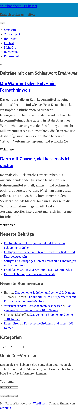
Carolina (5, 408)
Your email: (8, 381)
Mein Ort (10, 47)
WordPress (40, 403)
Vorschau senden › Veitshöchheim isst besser (33, 306)
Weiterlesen (7, 149)
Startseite (10, 30)
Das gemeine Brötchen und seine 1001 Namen (45, 292)
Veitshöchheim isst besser (18, 6)
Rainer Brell (12, 323)
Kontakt (9, 43)
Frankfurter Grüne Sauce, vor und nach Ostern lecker (38, 270)
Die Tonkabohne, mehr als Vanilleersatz (29, 274)
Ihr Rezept (10, 39)
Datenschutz (12, 56)
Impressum (11, 52)
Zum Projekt (12, 34)
